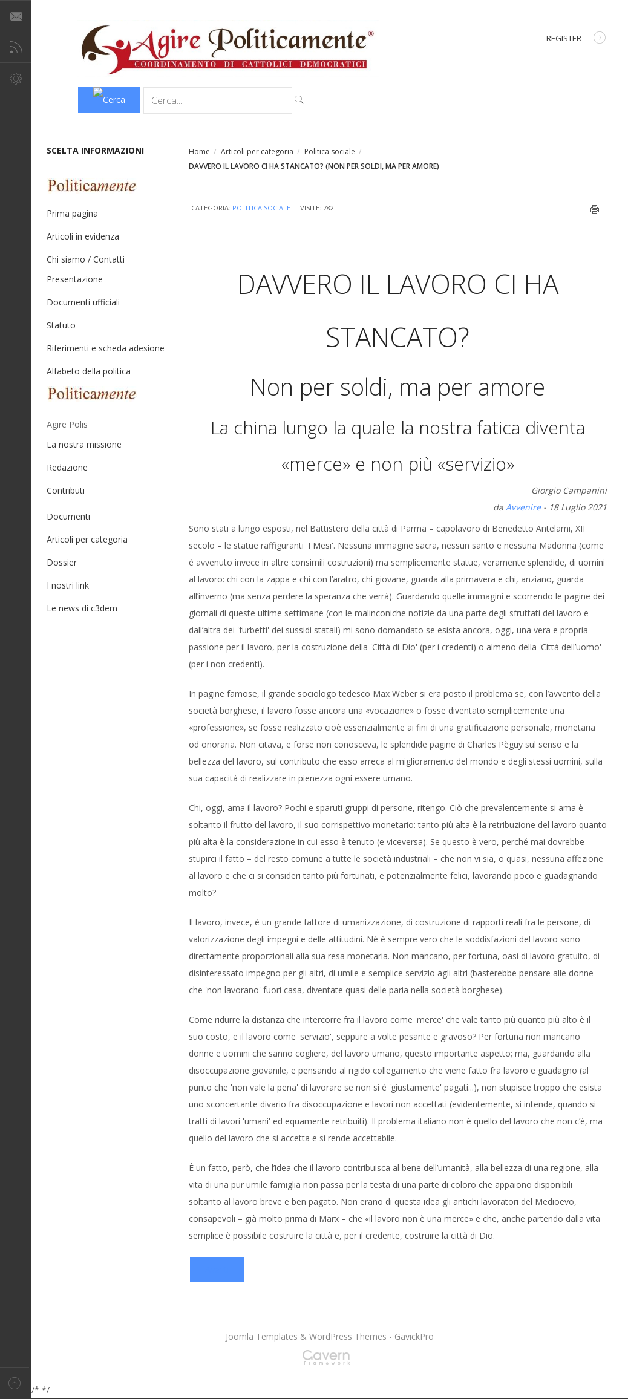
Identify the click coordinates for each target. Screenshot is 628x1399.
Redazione (67, 467)
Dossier (62, 562)
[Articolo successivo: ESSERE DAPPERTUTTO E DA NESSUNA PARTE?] (217, 1269)
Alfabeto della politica (89, 371)
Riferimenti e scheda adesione (106, 348)
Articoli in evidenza (83, 236)
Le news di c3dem (82, 608)
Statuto (61, 325)
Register (576, 39)
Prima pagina (72, 213)
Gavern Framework (330, 1361)
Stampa (595, 209)
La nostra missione (84, 444)
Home (199, 151)
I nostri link (68, 585)
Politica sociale (329, 151)
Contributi (66, 490)
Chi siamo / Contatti (86, 259)
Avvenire (523, 507)
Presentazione (75, 279)
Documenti (68, 516)
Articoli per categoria (257, 151)
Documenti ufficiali (83, 302)
